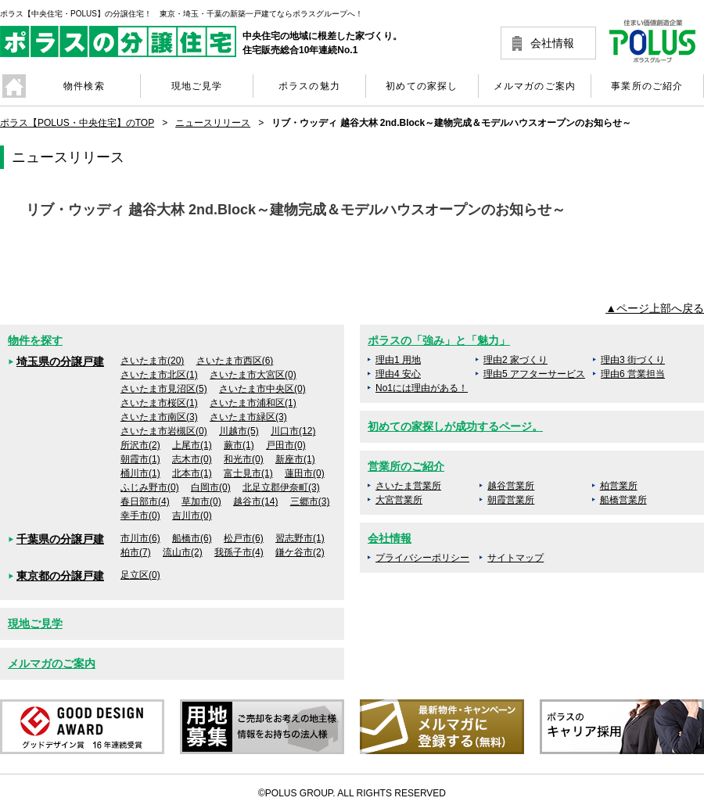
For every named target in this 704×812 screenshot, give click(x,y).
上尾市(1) (192, 445)
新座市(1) (295, 459)
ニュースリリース (212, 122)
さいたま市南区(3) (159, 416)
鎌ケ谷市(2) (300, 552)
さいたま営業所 (408, 485)
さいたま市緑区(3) (248, 416)
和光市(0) (244, 459)
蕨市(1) (239, 445)
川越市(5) (239, 431)
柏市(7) (135, 552)
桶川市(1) (140, 473)
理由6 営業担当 (633, 373)
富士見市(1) (248, 473)
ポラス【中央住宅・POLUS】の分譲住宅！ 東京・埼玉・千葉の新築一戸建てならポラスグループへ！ (181, 13)
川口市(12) (293, 431)
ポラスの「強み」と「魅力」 (439, 340)
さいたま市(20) (152, 360)
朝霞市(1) (140, 459)
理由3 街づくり (633, 359)
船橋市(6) (192, 538)
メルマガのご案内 (51, 663)
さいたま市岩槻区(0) (163, 431)
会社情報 (552, 43)
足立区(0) (140, 574)
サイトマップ (515, 557)
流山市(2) (183, 552)
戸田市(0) (286, 445)
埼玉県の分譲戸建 (60, 361)
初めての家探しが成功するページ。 (455, 426)
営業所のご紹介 (406, 466)
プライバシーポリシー (422, 557)
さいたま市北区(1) (159, 374)
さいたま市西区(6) (235, 360)
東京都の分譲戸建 (60, 575)
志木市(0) (192, 459)
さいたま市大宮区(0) (253, 374)
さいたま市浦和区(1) (253, 402)
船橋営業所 (623, 499)
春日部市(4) (145, 501)
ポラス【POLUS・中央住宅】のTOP (77, 122)
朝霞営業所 (510, 499)
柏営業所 (619, 485)
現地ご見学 (35, 623)
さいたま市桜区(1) (159, 402)
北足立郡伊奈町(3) (281, 487)
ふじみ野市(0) (149, 487)
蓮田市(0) (305, 473)
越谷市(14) (255, 501)
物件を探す (35, 340)
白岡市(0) (211, 487)
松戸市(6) (244, 538)
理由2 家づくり (515, 359)
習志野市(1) (300, 538)
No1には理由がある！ (421, 388)
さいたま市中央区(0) (262, 388)
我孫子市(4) (239, 552)
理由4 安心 (398, 373)
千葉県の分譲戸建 (60, 539)
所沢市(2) (140, 445)
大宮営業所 (398, 499)
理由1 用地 (398, 359)
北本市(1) (192, 473)
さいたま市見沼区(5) (163, 388)
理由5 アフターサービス (534, 373)
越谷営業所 (510, 485)
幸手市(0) (140, 515)
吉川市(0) (192, 515)
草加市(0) (201, 501)
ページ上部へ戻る (660, 308)
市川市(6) (140, 538)
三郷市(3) (310, 501)
